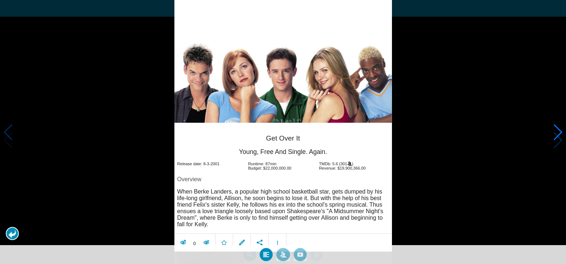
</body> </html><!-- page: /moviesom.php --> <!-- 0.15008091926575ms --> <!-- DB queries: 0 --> (283, 132)
